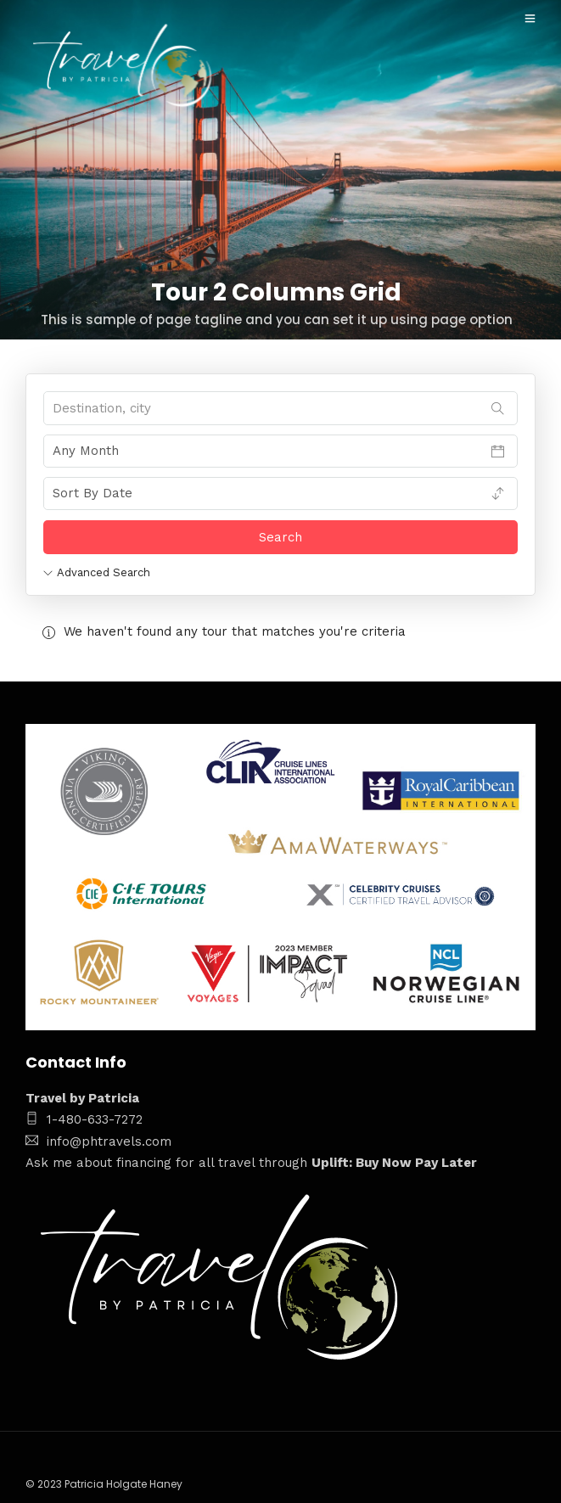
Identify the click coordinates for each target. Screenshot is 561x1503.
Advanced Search (96, 572)
